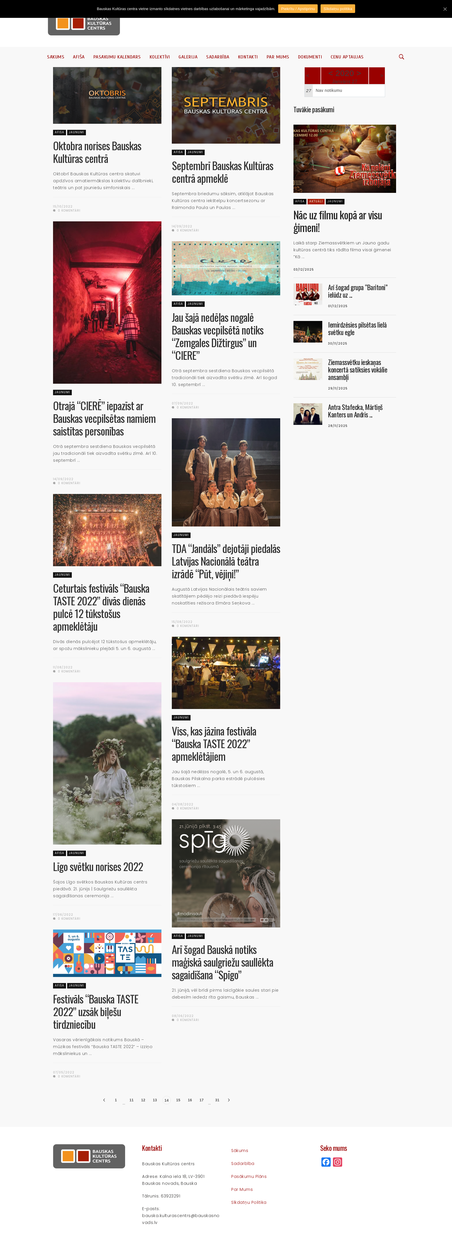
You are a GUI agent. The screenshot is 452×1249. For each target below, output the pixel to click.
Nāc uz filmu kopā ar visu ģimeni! (337, 221)
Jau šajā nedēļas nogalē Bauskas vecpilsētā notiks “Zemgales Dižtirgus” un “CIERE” (217, 336)
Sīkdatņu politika (249, 1202)
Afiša (79, 57)
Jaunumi (76, 132)
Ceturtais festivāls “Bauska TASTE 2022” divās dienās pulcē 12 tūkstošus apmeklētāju (101, 607)
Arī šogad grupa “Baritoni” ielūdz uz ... (357, 291)
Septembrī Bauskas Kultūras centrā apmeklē (222, 171)
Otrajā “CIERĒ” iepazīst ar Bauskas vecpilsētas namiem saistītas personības (104, 418)
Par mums (278, 57)
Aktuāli (316, 201)
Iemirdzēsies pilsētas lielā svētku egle (357, 328)
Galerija (187, 57)
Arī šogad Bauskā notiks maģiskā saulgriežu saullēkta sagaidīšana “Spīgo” (222, 961)
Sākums (55, 57)
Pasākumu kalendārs (117, 57)
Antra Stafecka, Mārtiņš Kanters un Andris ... (355, 410)
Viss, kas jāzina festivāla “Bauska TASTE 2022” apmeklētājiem (214, 743)
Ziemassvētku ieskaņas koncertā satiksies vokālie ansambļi (357, 369)
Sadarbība (217, 57)
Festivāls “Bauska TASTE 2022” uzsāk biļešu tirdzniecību (95, 1011)
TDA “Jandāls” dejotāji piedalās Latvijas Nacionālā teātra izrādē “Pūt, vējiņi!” (226, 560)
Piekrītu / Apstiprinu (298, 9)
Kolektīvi (160, 57)
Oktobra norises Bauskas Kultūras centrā (97, 152)
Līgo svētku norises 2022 (98, 866)
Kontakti (248, 57)
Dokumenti (310, 57)
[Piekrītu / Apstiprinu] (445, 9)
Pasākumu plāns (249, 1176)
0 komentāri (66, 210)
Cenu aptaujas (347, 57)
